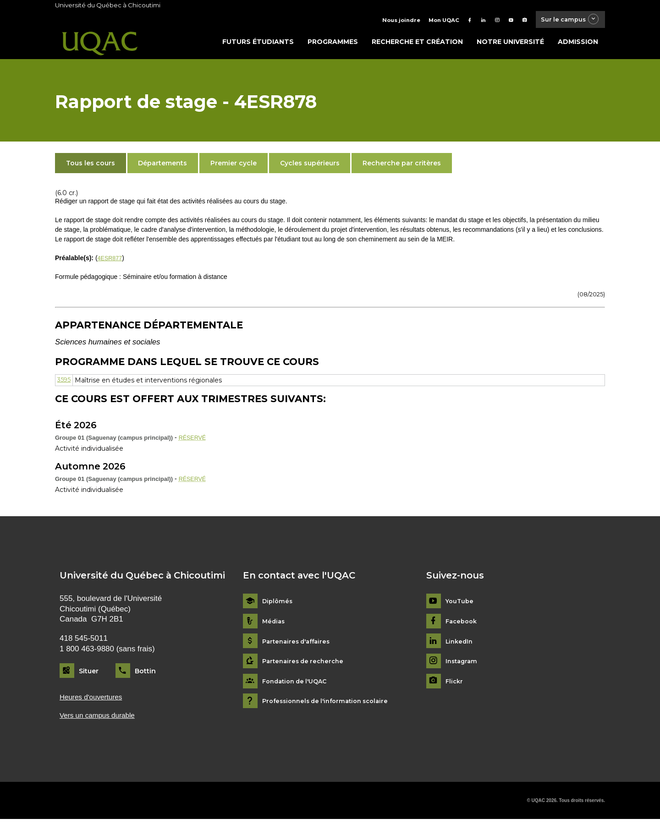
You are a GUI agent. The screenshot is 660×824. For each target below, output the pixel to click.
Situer (89, 673)
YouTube (460, 604)
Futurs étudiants (258, 44)
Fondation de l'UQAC (298, 684)
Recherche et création (417, 44)
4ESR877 (111, 260)
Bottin (145, 673)
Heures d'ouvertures (94, 700)
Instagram (463, 664)
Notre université (510, 44)
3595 (64, 382)
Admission (578, 44)
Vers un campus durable (101, 719)
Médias (274, 624)
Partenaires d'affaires (299, 644)
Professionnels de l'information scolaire (330, 704)
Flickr (455, 684)
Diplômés (278, 604)
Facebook (463, 624)
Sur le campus (565, 20)
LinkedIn (460, 644)
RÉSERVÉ (194, 440)
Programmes (333, 44)
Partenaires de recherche (305, 664)
